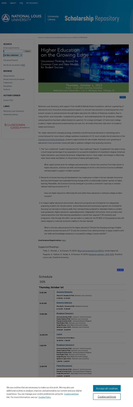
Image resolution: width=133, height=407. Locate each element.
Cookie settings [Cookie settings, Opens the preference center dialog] (107, 396)
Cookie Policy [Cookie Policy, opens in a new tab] (45, 397)
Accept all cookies (107, 388)
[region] (66, 392)
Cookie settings (71, 394)
